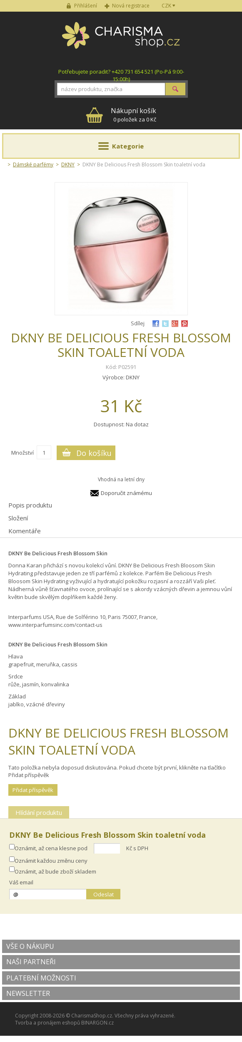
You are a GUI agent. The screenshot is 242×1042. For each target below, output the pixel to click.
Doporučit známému (126, 493)
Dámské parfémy (33, 164)
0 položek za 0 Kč (133, 114)
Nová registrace (131, 5)
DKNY (68, 164)
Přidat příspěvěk (32, 790)
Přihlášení (85, 5)
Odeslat (103, 894)
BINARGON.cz (97, 1022)
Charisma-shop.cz (121, 40)
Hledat (175, 89)
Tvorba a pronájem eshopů (47, 1022)
